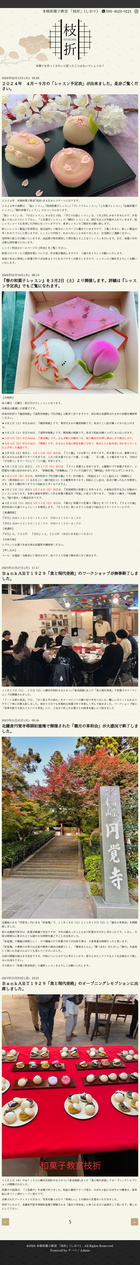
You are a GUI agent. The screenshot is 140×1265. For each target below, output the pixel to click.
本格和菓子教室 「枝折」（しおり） (59, 1246)
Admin (85, 1250)
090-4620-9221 (117, 11)
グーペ (72, 1250)
